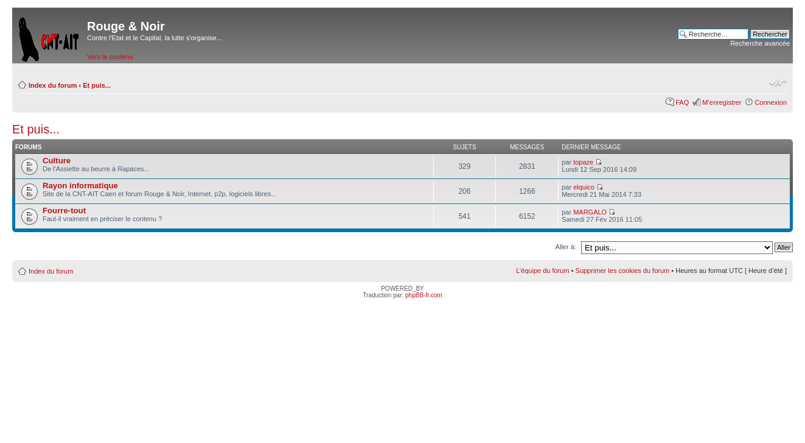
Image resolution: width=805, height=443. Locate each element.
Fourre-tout (64, 210)
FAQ (682, 102)
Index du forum (53, 85)
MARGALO (590, 212)
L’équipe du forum (542, 270)
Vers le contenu (110, 56)
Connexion (770, 102)
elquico (583, 187)
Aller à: (566, 246)
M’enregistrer (721, 102)
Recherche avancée (760, 43)
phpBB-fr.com (423, 295)
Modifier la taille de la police (778, 82)
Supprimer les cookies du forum (623, 270)
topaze (583, 162)
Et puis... (97, 85)
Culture (57, 160)
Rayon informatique (80, 185)
